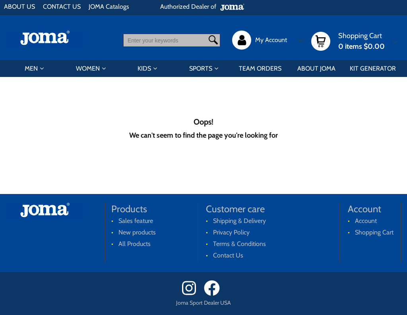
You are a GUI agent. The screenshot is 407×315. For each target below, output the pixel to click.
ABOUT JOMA (316, 68)
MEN (31, 68)
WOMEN (88, 68)
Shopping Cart (374, 232)
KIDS (144, 68)
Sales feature (135, 221)
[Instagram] (192, 294)
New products (137, 232)
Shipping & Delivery (239, 221)
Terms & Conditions (239, 244)
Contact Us (228, 255)
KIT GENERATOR (373, 68)
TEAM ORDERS (260, 68)
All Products (134, 244)
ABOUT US (19, 6)
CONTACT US (62, 6)
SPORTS (200, 68)
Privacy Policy (231, 232)
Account (366, 221)
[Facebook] (214, 294)
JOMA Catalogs (109, 6)
